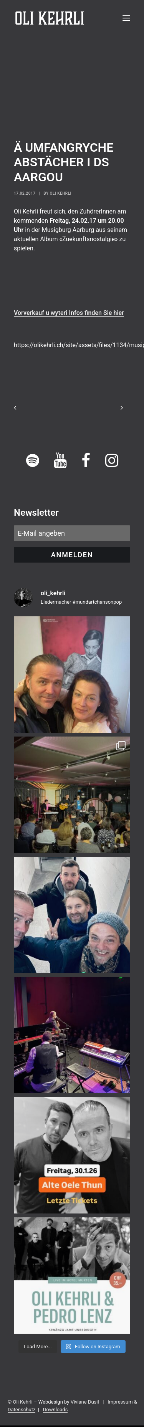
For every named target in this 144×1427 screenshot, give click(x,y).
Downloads (55, 1409)
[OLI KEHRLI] (50, 18)
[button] (126, 18)
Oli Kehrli (60, 193)
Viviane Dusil (85, 1402)
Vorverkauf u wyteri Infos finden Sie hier (69, 312)
